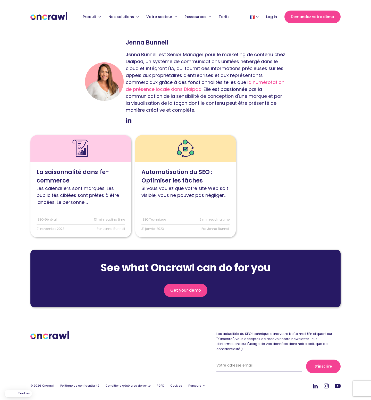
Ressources (197, 16)
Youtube (338, 386)
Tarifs (224, 16)
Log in (271, 16)
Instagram (326, 386)
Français (194, 386)
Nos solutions (123, 16)
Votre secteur (161, 16)
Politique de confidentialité (79, 386)
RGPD (160, 386)
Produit (92, 16)
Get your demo (185, 290)
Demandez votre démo (312, 16)
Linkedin (315, 386)
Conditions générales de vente (127, 386)
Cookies (176, 386)
